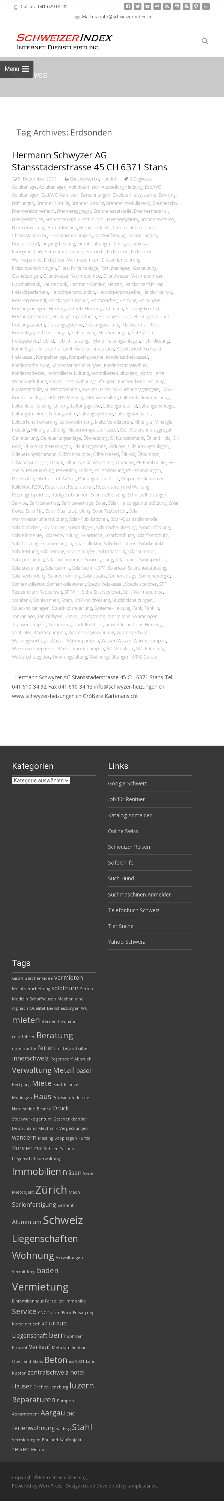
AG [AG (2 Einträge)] (45, 1324)
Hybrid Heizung (72, 341)
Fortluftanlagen (116, 268)
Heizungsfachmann (104, 308)
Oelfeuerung (25, 438)
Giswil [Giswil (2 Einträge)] (17, 978)
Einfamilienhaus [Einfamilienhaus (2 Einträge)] (28, 1301)
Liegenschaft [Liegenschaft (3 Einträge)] (29, 1336)
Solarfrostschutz (152, 535)
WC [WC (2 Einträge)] (84, 1008)
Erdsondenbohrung (121, 260)
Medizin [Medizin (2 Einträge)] (20, 999)
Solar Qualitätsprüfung (67, 511)
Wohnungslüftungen (109, 657)
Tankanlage (23, 616)
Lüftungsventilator (133, 414)
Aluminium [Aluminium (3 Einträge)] (26, 1222)
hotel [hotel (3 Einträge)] (77, 1372)
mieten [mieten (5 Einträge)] (26, 1020)
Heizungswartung (102, 325)
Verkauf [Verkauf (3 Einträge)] (39, 1347)
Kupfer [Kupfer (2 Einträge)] (19, 1373)
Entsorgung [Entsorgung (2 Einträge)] (83, 1312)
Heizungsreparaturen (74, 316)
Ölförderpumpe (75, 454)
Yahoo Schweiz (126, 941)
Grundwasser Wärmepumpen (133, 276)
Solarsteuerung (27, 568)
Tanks (71, 616)
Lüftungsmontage (156, 406)
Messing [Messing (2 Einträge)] (45, 1138)
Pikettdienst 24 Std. (56, 478)
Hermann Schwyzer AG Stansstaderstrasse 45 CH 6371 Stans (89, 161)
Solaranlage (54, 527)
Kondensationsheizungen (76, 365)
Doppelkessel (25, 244)
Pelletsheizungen (143, 470)
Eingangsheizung (58, 244)
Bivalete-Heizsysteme (134, 195)
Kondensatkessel (28, 373)
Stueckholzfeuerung (72, 608)
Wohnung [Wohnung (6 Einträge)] (33, 1255)
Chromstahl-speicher (134, 227)
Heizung (127, 300)
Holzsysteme (25, 341)
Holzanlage (23, 332)
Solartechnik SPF (88, 568)
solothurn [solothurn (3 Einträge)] (64, 988)
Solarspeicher (152, 559)
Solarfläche (91, 535)
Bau (74, 179)
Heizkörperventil (29, 300)
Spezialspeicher (141, 584)
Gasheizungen (26, 276)
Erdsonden (118, 251)
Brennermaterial (151, 211)
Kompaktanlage (51, 357)
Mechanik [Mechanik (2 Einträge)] (48, 1128)
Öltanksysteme (98, 462)
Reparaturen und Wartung (122, 487)
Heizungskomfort (142, 308)
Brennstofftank (62, 227)
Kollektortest (128, 349)
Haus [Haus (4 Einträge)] (42, 1096)
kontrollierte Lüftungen (114, 373)
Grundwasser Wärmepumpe (72, 276)
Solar (101, 503)
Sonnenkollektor (28, 584)
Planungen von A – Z (98, 478)
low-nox (90, 389)
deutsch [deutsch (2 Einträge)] (33, 1324)
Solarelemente (27, 535)
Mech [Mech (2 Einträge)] (74, 1192)
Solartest (116, 568)
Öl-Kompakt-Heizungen (47, 446)
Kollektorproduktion (94, 349)
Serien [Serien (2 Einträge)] (86, 988)
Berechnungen (95, 195)
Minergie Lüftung (48, 430)
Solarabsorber (26, 527)
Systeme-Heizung (112, 608)
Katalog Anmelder (130, 815)
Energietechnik (27, 251)
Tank (137, 608)
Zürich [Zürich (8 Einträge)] (51, 1189)
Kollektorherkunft (55, 349)
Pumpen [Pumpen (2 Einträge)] (65, 1400)
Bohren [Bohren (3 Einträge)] (22, 1148)
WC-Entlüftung (150, 648)
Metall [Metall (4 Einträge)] (64, 1070)
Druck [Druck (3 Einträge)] (61, 1108)
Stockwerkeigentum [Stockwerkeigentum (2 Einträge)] (32, 1119)
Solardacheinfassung (116, 527)
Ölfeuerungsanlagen (148, 446)
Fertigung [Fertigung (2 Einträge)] (21, 1084)
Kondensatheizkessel (127, 357)
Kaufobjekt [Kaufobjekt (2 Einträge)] (70, 1439)
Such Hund (121, 878)
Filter (63, 268)
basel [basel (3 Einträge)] (83, 1071)
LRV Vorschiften (102, 397)
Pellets (85, 470)
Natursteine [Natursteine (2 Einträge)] (23, 1108)
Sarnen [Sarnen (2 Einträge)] (67, 1148)
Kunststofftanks (27, 389)
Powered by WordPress (37, 1486)
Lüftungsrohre (63, 414)
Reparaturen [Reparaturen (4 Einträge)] (34, 1399)
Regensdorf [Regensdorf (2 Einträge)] (61, 1059)
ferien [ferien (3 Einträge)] (46, 1048)
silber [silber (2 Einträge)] (83, 1048)
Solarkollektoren (120, 543)
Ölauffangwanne (89, 446)
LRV (52, 397)
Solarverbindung (28, 576)
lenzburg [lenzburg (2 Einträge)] (59, 1387)
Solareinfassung (154, 527)
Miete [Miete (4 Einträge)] (42, 1083)
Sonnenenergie (154, 576)
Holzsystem (143, 332)
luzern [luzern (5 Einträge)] (81, 1385)
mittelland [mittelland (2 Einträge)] (66, 1048)
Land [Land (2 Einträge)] (91, 1361)
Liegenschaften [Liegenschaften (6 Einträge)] (45, 1238)
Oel (124, 430)
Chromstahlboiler (29, 235)
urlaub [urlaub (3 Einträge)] (58, 1323)
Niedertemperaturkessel (93, 430)
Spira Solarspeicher (101, 592)
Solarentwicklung (61, 535)
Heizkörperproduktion (72, 292)
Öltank (56, 462)
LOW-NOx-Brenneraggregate (129, 389)
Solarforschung (119, 535)
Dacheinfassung (109, 235)
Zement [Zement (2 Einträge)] (65, 1205)
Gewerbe (89, 179)
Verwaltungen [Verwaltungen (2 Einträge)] (69, 1257)
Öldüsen (117, 446)
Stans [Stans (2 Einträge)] (38, 1361)
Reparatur (55, 487)
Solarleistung (25, 551)
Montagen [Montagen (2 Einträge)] (22, 1097)
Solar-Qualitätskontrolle (134, 519)
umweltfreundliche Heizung (133, 624)
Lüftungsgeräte (86, 406)
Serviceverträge (77, 503)
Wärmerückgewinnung (91, 632)
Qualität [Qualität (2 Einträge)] (37, 1008)
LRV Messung (71, 397)
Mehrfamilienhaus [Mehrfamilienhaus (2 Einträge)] (70, 1347)
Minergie (143, 422)
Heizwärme (134, 325)
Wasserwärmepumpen (81, 648)
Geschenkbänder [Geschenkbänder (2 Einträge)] (70, 1119)
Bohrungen (23, 203)
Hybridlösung (155, 341)
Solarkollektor (88, 543)
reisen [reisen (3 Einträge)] (21, 1449)
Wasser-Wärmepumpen (75, 641)
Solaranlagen (81, 527)
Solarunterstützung (147, 568)
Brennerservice (27, 219)
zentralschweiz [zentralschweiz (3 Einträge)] (48, 1372)
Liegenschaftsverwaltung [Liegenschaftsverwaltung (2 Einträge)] (36, 1158)
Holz (153, 325)
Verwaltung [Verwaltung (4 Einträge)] (31, 1070)
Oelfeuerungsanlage (60, 438)
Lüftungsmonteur (29, 414)
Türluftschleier (88, 624)
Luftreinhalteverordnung (145, 397)
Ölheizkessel (106, 454)
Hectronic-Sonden (87, 284)
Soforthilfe (121, 862)
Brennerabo (165, 203)
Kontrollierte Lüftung (68, 373)
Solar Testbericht (110, 511)
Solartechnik (57, 568)
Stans (67, 600)
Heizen (115, 284)
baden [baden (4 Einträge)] (48, 1270)
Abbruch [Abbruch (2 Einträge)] (83, 1059)
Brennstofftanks (94, 227)
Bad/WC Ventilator (60, 195)
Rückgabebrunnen (70, 495)
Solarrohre (126, 559)
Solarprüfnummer (64, 559)
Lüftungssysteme (96, 414)
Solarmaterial (111, 551)
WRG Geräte (145, 657)
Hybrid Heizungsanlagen (115, 341)
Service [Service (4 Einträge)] (24, 1311)
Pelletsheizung (109, 470)
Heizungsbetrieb (66, 308)
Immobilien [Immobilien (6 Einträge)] (36, 1171)
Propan (128, 478)
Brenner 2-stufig (87, 203)
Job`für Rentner (126, 799)
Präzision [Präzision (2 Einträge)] (61, 1097)
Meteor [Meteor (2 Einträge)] (38, 1449)
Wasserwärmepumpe (34, 648)
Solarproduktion (28, 559)
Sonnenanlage (122, 576)
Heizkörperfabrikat (143, 284)
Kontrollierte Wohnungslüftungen (82, 381)
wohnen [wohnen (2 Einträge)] (74, 1336)
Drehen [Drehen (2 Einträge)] (41, 1387)
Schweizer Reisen (129, 846)
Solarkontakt (151, 543)
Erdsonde (95, 251)
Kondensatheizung (30, 365)
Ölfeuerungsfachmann (34, 454)
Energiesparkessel (132, 244)
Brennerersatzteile (112, 211)
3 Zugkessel (141, 179)
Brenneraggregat (74, 211)
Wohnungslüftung (69, 657)
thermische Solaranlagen (133, 616)
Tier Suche (121, 925)
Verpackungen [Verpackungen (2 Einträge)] (73, 1128)
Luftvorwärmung (76, 422)
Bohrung (167, 195)
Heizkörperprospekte (118, 292)
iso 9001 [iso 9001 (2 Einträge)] (76, 1361)
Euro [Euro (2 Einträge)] (66, 1312)
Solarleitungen (81, 551)
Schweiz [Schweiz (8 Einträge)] (63, 1219)
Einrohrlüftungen (94, 244)
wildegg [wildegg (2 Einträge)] (63, 1428)
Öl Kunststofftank (127, 438)
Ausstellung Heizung (122, 187)
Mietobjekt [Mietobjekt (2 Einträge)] (23, 1192)
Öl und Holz (158, 438)
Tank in (151, 608)
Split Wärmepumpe (143, 592)
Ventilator (22, 632)
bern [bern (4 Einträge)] (57, 1335)
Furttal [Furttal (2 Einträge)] (85, 1138)
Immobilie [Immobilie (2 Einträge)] (75, 1301)
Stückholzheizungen (132, 600)
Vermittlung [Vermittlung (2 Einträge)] (23, 1271)
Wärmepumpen (50, 632)
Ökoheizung (95, 438)
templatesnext (143, 1486)
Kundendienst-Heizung (141, 381)
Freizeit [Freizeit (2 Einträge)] (19, 1347)
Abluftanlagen (52, 187)
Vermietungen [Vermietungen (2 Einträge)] (26, 1439)
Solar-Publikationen (88, 519)
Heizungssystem (28, 325)
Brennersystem (122, 219)
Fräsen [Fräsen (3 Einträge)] (72, 1173)
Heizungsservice (114, 316)
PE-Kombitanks (151, 462)
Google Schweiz (127, 783)
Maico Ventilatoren (113, 422)
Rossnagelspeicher (30, 495)
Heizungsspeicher (152, 316)
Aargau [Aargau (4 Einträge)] (53, 1413)
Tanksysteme (92, 616)
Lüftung (61, 406)
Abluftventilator (84, 187)
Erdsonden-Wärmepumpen (71, 260)
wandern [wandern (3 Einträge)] (24, 1138)
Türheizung (60, 624)
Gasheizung (144, 268)
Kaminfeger (23, 349)
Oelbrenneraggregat (150, 430)
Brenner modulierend (128, 203)
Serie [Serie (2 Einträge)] (88, 1173)
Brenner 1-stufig (52, 203)
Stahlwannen (46, 600)
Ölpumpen (148, 454)
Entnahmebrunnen (64, 251)
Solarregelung (99, 559)
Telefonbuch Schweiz (133, 910)
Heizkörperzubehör (68, 300)
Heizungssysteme (65, 325)
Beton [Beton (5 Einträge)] (56, 1360)
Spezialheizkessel (105, 584)
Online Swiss (123, 831)
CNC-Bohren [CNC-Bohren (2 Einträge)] (46, 1148)
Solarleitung (52, 551)
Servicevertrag (44, 503)
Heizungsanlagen (29, 308)
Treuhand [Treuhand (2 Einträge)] (67, 1021)
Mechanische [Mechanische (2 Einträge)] (70, 999)
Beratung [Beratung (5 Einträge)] (54, 1035)
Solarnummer (141, 551)
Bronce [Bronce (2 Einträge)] (44, 1108)
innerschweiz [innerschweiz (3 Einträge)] (30, 1058)
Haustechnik (54, 284)
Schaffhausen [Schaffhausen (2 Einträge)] (43, 999)
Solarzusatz (94, 576)
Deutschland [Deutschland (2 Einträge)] (24, 1128)
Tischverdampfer (29, 624)
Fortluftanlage (84, 268)
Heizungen (149, 300)
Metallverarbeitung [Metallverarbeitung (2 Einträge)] (31, 988)
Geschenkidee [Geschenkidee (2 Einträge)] (38, 978)
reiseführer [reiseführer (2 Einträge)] (23, 1036)
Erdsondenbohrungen (34, 268)
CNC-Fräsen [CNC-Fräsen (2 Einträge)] (49, 1312)
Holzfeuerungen (52, 332)
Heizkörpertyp (157, 292)
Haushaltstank (26, 284)
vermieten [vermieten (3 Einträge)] (68, 978)
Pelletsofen (23, 478)
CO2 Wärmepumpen (70, 235)
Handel (108, 179)
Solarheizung (25, 543)
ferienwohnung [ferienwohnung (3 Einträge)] (33, 1428)
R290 (37, 487)
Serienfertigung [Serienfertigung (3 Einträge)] (34, 1205)
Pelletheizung (40, 470)
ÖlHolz (128, 454)
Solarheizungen (56, 543)
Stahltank (21, 600)
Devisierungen (142, 235)
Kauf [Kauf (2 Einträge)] (57, 1084)
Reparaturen (81, 487)
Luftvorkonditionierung (34, 422)
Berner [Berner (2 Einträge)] (49, 1021)
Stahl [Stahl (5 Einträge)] (82, 1427)
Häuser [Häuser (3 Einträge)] (22, 1386)
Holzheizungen (114, 332)
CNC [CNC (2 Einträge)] (70, 1414)
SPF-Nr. (72, 592)
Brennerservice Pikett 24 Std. (75, 219)
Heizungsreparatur (31, 316)
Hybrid (47, 341)
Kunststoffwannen (62, 389)
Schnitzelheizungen (147, 495)
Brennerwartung (28, 227)
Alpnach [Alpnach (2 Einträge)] (20, 1008)
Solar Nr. (34, 511)
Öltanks (73, 462)
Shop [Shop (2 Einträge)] (59, 1138)
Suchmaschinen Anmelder (139, 894)
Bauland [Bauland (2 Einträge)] (50, 1439)
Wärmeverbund (132, 632)
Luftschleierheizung (31, 406)
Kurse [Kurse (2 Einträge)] (17, 1324)
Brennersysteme (157, 219)
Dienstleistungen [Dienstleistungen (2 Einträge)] (63, 1008)
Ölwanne (125, 462)
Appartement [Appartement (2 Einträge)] (25, 1414)
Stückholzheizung (92, 600)
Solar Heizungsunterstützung (137, 503)
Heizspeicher (103, 300)
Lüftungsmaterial (120, 406)
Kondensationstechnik (125, 365)
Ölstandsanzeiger (29, 462)
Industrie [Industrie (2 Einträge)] (80, 1097)
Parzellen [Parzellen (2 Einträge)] (54, 1301)
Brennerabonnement (33, 211)
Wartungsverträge (30, 641)
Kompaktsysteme (86, 357)
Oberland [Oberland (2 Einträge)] (21, 1361)
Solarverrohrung (64, 576)
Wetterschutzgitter (31, 657)
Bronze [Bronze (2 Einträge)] (71, 1084)
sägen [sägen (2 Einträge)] (71, 1138)
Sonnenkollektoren (66, 584)
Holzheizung (83, 332)
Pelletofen (66, 470)
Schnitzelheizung (108, 495)
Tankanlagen (50, 616)
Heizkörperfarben (30, 292)
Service (19, 503)
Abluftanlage (24, 187)
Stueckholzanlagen (31, 608)
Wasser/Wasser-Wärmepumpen (133, 641)
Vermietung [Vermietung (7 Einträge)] (40, 1286)
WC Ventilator (120, 648)
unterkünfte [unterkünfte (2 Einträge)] (24, 1048)
